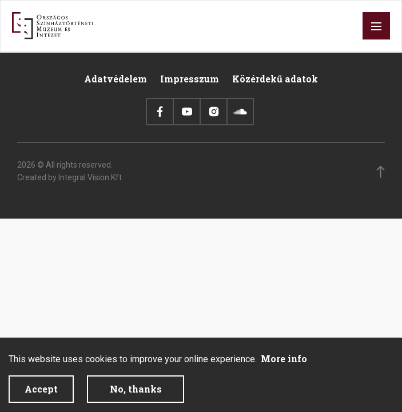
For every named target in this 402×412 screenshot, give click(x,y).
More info (284, 364)
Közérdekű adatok (275, 79)
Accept (41, 394)
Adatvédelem (115, 79)
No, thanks (136, 394)
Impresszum (189, 79)
